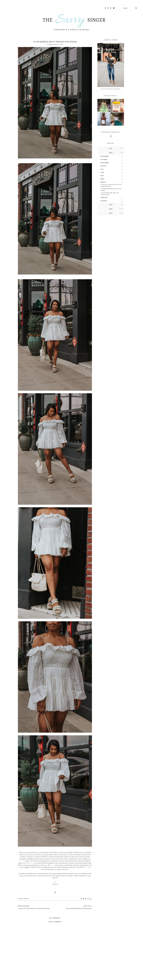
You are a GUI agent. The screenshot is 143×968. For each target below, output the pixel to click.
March (103, 182)
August (103, 166)
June (102, 172)
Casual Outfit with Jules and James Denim (110, 193)
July (102, 169)
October (104, 159)
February (104, 197)
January (104, 201)
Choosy (22, 861)
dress (31, 863)
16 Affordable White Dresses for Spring (111, 189)
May (102, 175)
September (105, 163)
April (102, 179)
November (105, 156)
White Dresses (24, 898)
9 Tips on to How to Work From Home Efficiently (111, 185)
